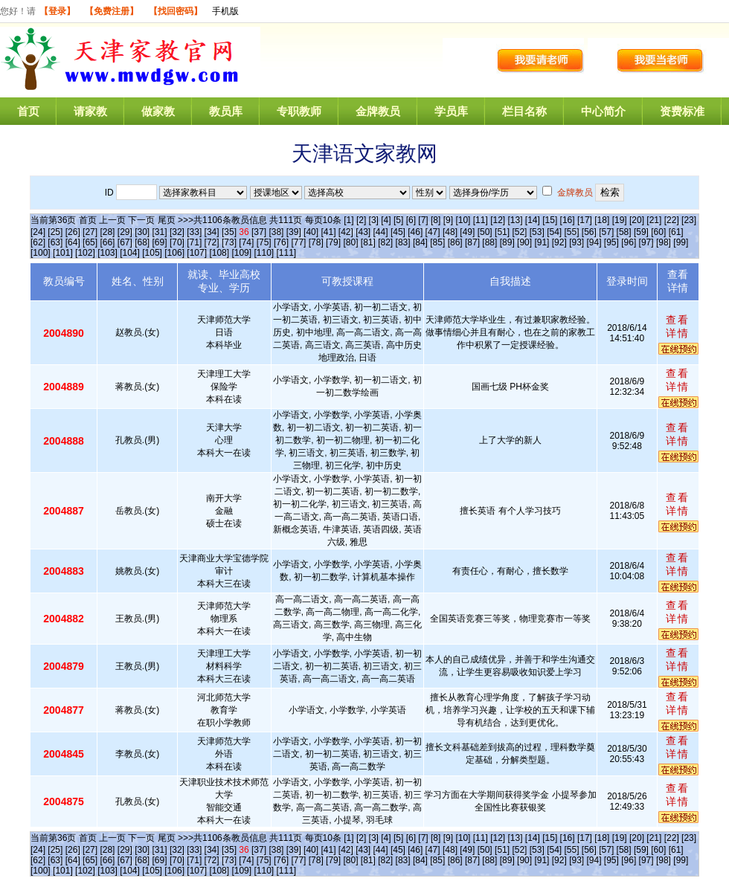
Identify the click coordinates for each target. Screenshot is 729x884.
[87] (472, 242)
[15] (549, 220)
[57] (606, 232)
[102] (85, 253)
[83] (403, 242)
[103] (107, 253)
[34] (212, 232)
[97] (646, 242)
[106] (174, 253)
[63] (55, 242)
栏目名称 (524, 111)
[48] (450, 232)
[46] (415, 232)
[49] (467, 232)
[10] (462, 220)
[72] (212, 242)
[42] (345, 232)
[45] (398, 232)
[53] (537, 232)
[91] (541, 242)
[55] (571, 232)
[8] (435, 220)
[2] (361, 220)
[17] (584, 220)
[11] (480, 220)
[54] (554, 232)
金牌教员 (378, 111)
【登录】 (57, 11)
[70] (177, 242)
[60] (658, 232)
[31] (159, 232)
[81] (368, 242)
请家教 (90, 111)
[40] (311, 232)
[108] (219, 253)
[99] (680, 242)
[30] (142, 232)
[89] (507, 242)
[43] (363, 232)
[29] (125, 232)
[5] (398, 220)
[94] (594, 242)
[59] (641, 232)
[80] (350, 242)
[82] (385, 242)
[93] (576, 242)
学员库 (451, 111)
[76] (281, 242)
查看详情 (678, 326)
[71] (194, 242)
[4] (386, 220)
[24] (37, 232)
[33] (194, 232)
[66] (107, 242)
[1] (348, 220)
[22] (671, 220)
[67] (125, 242)
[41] (328, 232)
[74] (246, 242)
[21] (653, 220)
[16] (567, 220)
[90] (524, 242)
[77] (298, 242)
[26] (72, 232)
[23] (688, 220)
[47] (432, 232)
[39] (293, 232)
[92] (559, 242)
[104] (130, 253)
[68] (142, 242)
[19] (619, 220)
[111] (287, 253)
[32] (177, 232)
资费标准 (682, 111)
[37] (258, 232)
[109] (241, 253)
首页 (28, 111)
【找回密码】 (175, 11)
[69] (159, 242)
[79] (333, 242)
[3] (374, 220)
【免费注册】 (111, 11)
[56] (589, 232)
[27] (90, 232)
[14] (532, 220)
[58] (624, 232)
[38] (276, 232)
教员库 (226, 111)
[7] (423, 220)
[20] (636, 220)
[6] (411, 220)
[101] (63, 253)
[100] (40, 253)
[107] (197, 253)
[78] (316, 242)
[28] (107, 232)
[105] (152, 253)
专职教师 (299, 111)
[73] (229, 242)
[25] (55, 232)
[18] (601, 220)
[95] (611, 242)
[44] (380, 232)
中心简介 (603, 111)
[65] (90, 242)
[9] (448, 220)
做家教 (158, 111)
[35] (229, 232)
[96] (628, 242)
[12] (497, 220)
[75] (264, 242)
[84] (420, 242)
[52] (519, 232)
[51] (502, 232)
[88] (489, 242)
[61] (676, 232)
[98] (663, 242)
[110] (264, 253)
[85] (437, 242)
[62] (37, 242)
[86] (455, 242)
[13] (514, 220)
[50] (485, 232)
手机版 (225, 11)
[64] (72, 242)
